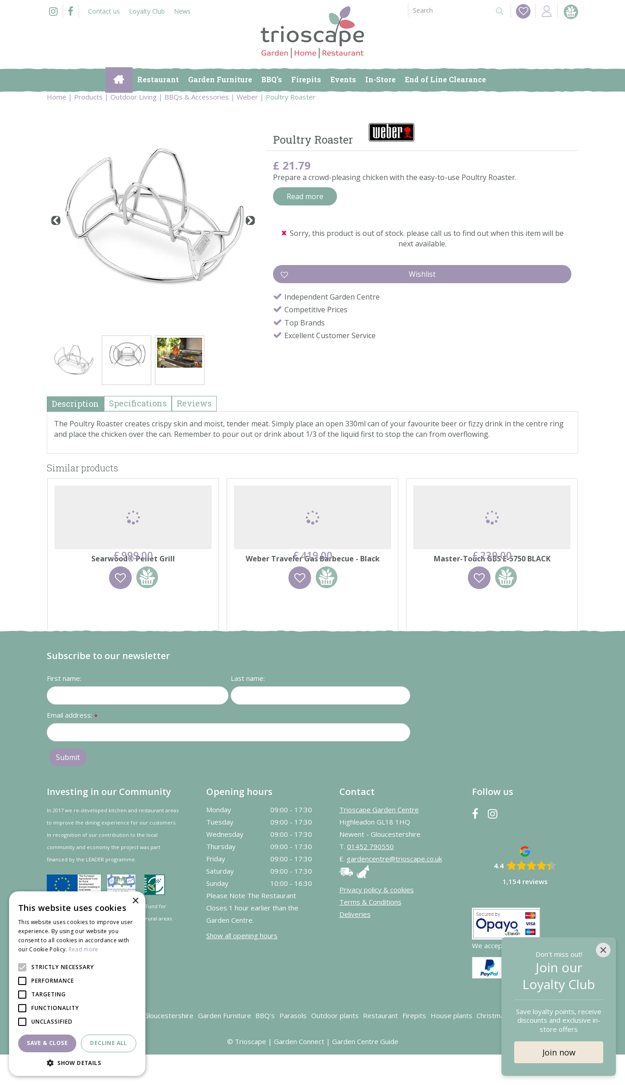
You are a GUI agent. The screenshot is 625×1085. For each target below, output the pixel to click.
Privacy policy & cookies (376, 920)
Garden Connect (299, 1071)
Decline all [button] (108, 1043)
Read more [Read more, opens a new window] (84, 949)
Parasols (293, 1045)
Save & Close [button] (47, 1043)
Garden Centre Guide (365, 1071)
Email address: (72, 746)
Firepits (414, 1045)
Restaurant (380, 1045)
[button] (77, 1062)
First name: (64, 708)
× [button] (135, 901)
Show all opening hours (242, 965)
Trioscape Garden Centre (379, 840)
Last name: (248, 708)
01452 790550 (370, 876)
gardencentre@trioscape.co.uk (394, 889)
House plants (451, 1045)
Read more (305, 196)
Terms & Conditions (370, 932)
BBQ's (265, 1045)
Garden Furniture (224, 1045)
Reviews (194, 403)
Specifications (138, 403)
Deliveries (355, 944)
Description (75, 403)
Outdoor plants (335, 1045)
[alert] (77, 983)
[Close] (603, 950)
